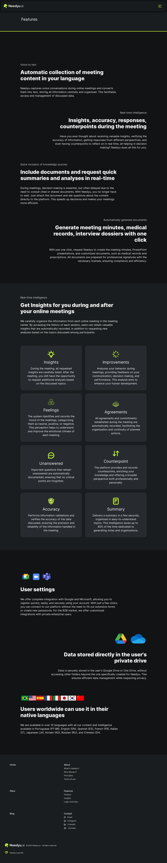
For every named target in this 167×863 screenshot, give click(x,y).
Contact (68, 813)
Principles (68, 775)
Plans (12, 791)
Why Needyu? (70, 772)
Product (67, 794)
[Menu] (160, 6)
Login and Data (71, 802)
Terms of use (70, 779)
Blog (12, 813)
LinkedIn (69, 824)
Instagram (70, 821)
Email (68, 817)
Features (68, 791)
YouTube (70, 828)
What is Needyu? (71, 768)
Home (13, 764)
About (67, 764)
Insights (67, 798)
